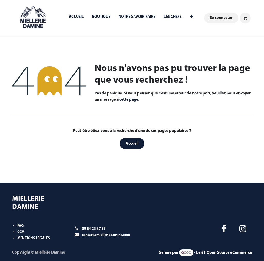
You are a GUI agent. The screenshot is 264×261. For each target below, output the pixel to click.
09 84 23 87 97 (94, 229)
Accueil (132, 143)
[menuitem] (76, 18)
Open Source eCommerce (229, 253)
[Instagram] (243, 228)
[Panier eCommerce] (245, 18)
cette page (128, 100)
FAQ (20, 226)
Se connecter (221, 18)
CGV (20, 232)
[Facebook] (224, 228)
